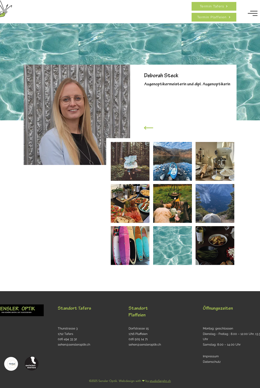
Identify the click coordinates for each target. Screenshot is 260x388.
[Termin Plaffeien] (214, 17)
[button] (253, 13)
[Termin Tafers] (214, 6)
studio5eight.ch (160, 381)
